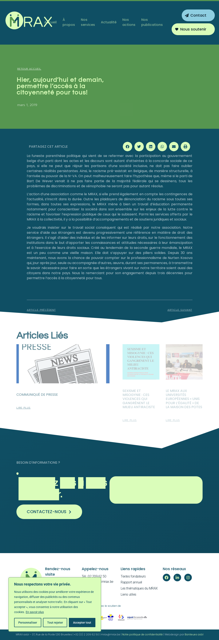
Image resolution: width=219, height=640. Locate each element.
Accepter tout (82, 622)
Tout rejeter (55, 622)
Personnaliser (27, 622)
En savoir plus (35, 612)
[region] (54, 604)
